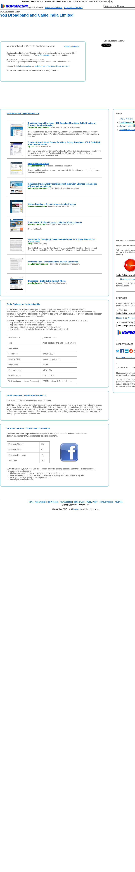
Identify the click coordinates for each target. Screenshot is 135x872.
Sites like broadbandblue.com (60, 224)
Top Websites (52, 502)
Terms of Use (78, 502)
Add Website (40, 502)
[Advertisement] (56, 30)
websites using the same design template (52, 66)
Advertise (119, 502)
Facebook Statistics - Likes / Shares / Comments (28, 428)
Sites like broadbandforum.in (59, 166)
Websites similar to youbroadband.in (23, 113)
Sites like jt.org (40, 244)
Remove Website (106, 502)
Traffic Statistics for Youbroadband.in (23, 304)
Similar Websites (126, 119)
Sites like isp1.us (43, 147)
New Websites (66, 502)
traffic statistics (44, 55)
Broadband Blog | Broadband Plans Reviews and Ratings (53, 262)
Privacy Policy (91, 502)
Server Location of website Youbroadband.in (26, 395)
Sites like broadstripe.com (55, 283)
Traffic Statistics (127, 122)
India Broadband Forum (38, 164)
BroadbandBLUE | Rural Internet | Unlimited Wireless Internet (55, 222)
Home (30, 502)
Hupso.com (77, 509)
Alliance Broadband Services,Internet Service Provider (52, 204)
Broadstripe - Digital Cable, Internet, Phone (47, 281)
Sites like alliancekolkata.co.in (60, 206)
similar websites (24, 66)
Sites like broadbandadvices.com (65, 264)
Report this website (71, 46)
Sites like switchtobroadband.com (66, 127)
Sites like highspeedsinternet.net (64, 188)
